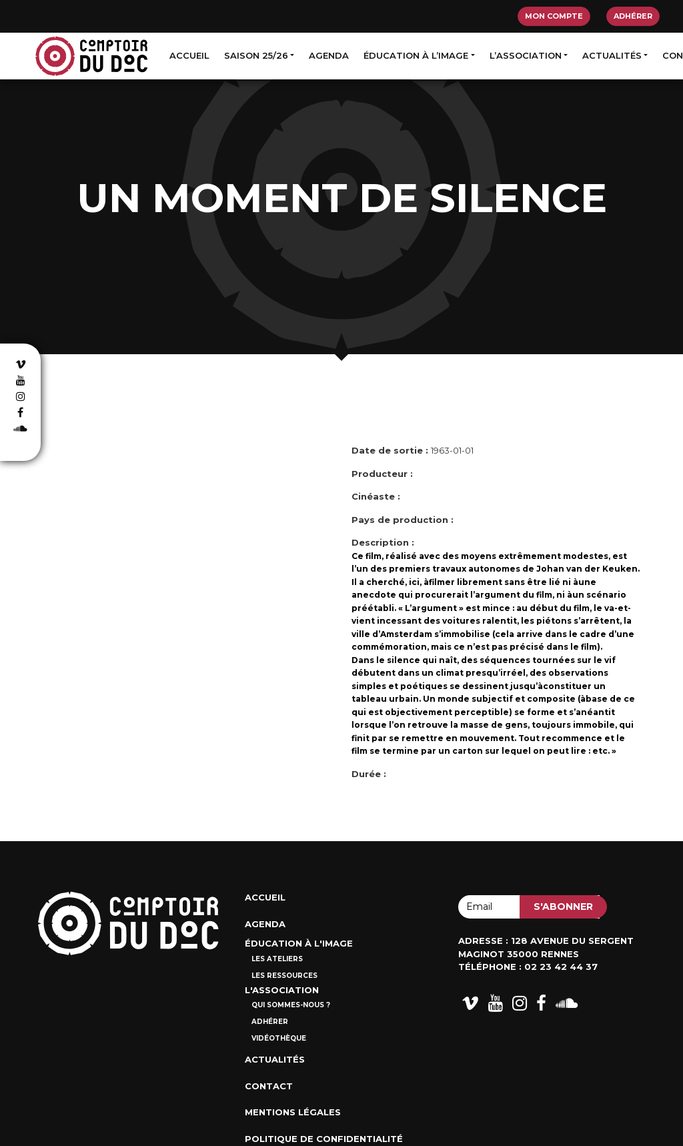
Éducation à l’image (416, 55)
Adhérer (633, 16)
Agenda (329, 55)
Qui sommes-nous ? (290, 1005)
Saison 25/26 (256, 55)
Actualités (612, 55)
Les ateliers (277, 959)
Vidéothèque (278, 1038)
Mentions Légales (293, 1112)
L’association (526, 55)
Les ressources (284, 975)
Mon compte (554, 16)
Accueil (189, 55)
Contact (269, 1086)
